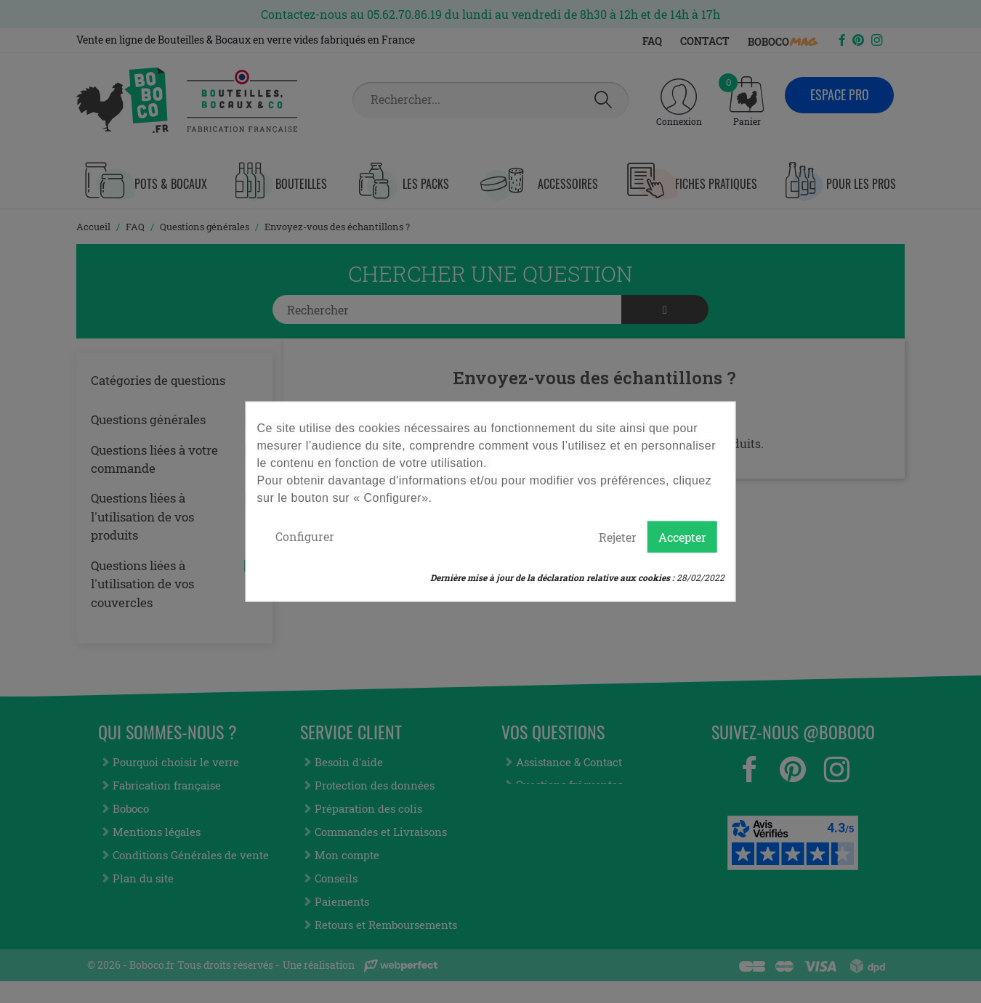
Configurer (304, 535)
